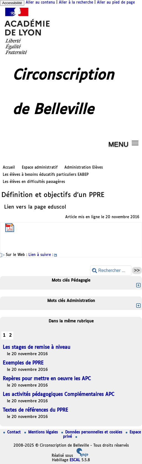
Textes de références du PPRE (35, 410)
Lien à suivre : (40, 255)
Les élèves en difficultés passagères (34, 182)
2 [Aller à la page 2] (10, 335)
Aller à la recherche (76, 2)
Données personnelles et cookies (92, 432)
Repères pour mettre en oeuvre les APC (47, 379)
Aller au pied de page (116, 2)
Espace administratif (39, 167)
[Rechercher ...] (111, 270)
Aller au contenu (40, 2)
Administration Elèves (83, 167)
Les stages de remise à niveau (36, 347)
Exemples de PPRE (23, 363)
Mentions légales (41, 432)
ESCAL (75, 460)
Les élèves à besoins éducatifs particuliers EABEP (46, 175)
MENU (118, 144)
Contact (12, 432)
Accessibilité (12, 3)
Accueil (9, 167)
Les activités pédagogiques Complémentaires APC (58, 394)
